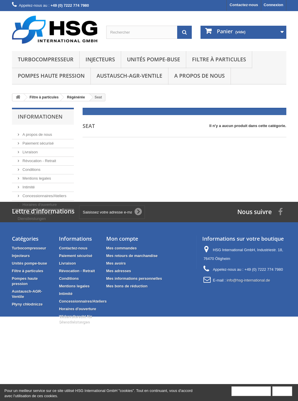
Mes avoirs (116, 305)
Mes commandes (121, 290)
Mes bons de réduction (127, 328)
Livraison (30, 149)
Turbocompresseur (46, 59)
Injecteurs (100, 59)
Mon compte (122, 280)
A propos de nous (199, 75)
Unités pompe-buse (153, 59)
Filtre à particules (219, 59)
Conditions (31, 167)
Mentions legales (36, 176)
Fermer (282, 391)
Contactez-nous (244, 5)
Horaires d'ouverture (39, 202)
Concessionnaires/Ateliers (44, 193)
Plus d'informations (251, 391)
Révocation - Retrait (39, 158)
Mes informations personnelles (134, 321)
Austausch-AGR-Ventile (129, 75)
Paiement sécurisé (38, 141)
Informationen (40, 116)
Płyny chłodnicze (27, 346)
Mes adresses (118, 313)
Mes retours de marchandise (132, 298)
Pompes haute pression (51, 75)
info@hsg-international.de (248, 322)
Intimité (28, 185)
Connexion (273, 5)
